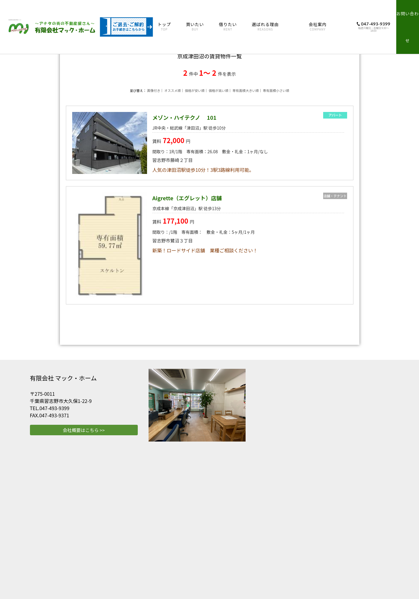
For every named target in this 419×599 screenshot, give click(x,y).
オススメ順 (172, 90)
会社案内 (318, 26)
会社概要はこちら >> (84, 430)
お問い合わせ (407, 26)
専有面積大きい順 (245, 90)
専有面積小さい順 (276, 90)
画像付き (153, 90)
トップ (164, 26)
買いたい (195, 26)
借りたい (228, 26)
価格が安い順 (195, 90)
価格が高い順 (218, 90)
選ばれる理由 (265, 26)
